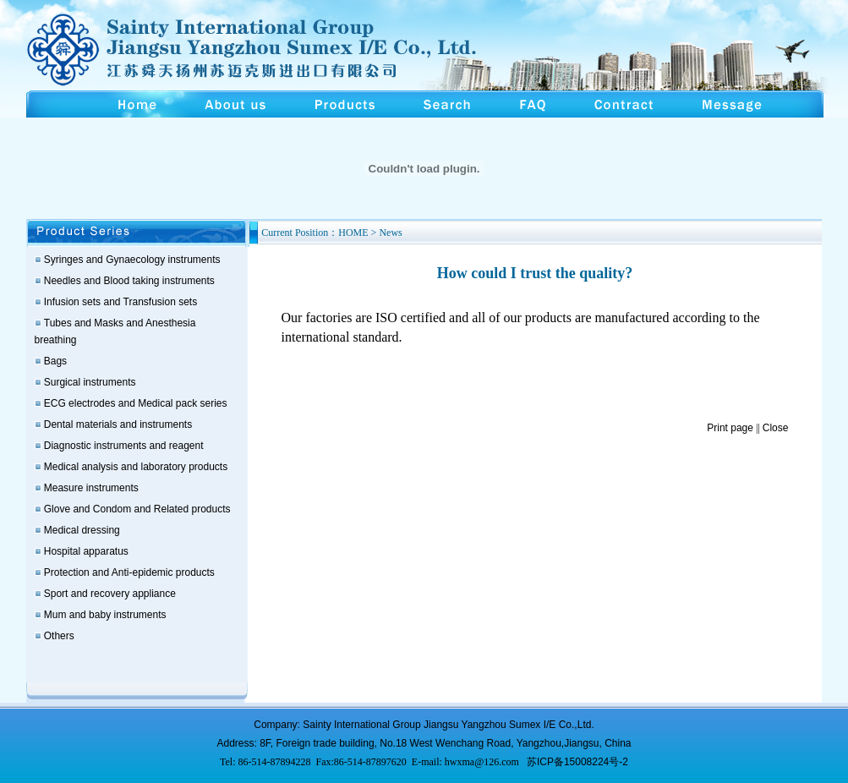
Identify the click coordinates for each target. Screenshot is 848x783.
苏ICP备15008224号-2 (577, 762)
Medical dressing (82, 530)
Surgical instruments (90, 382)
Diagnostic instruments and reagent (124, 446)
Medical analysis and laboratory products (135, 467)
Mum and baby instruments (105, 615)
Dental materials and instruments (118, 424)
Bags (55, 361)
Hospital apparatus (86, 551)
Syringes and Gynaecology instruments (132, 260)
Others (59, 636)
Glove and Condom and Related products (137, 509)
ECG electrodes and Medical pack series (135, 403)
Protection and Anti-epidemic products (129, 572)
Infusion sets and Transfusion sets (120, 302)
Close (776, 428)
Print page (730, 428)
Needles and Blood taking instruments (129, 281)
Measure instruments (91, 488)
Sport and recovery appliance (110, 594)
